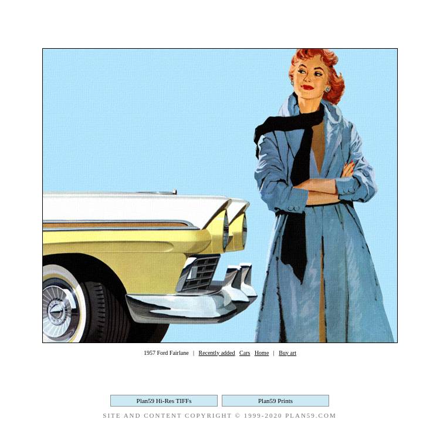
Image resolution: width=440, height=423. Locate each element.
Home (262, 353)
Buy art (287, 353)
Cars (244, 353)
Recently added (217, 353)
